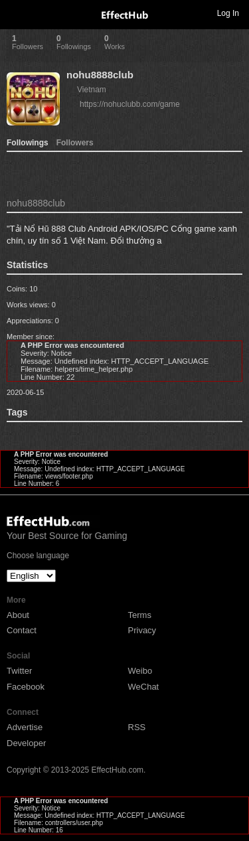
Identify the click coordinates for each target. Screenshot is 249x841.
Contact (22, 630)
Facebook (25, 687)
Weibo (140, 671)
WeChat (143, 687)
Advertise (24, 727)
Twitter (19, 671)
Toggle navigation (16, 12)
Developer (26, 743)
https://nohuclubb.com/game (130, 104)
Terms (139, 615)
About (18, 615)
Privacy (142, 630)
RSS (137, 727)
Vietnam (91, 89)
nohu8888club (99, 74)
